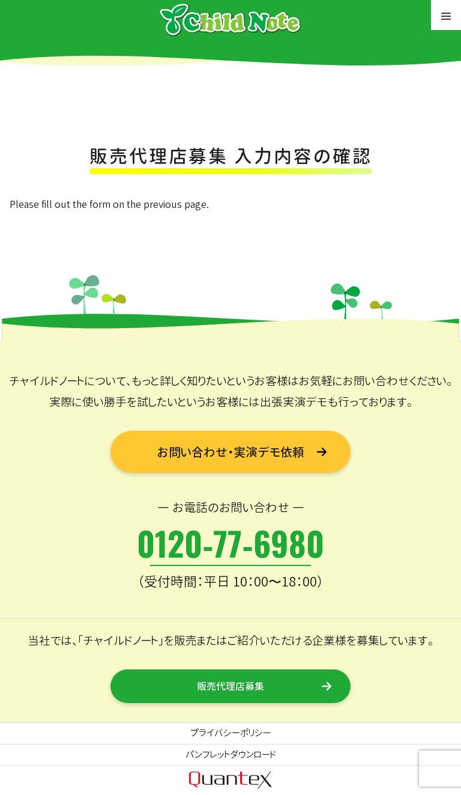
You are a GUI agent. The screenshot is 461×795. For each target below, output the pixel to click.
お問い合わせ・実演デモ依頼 (230, 451)
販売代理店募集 (230, 686)
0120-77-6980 (230, 542)
